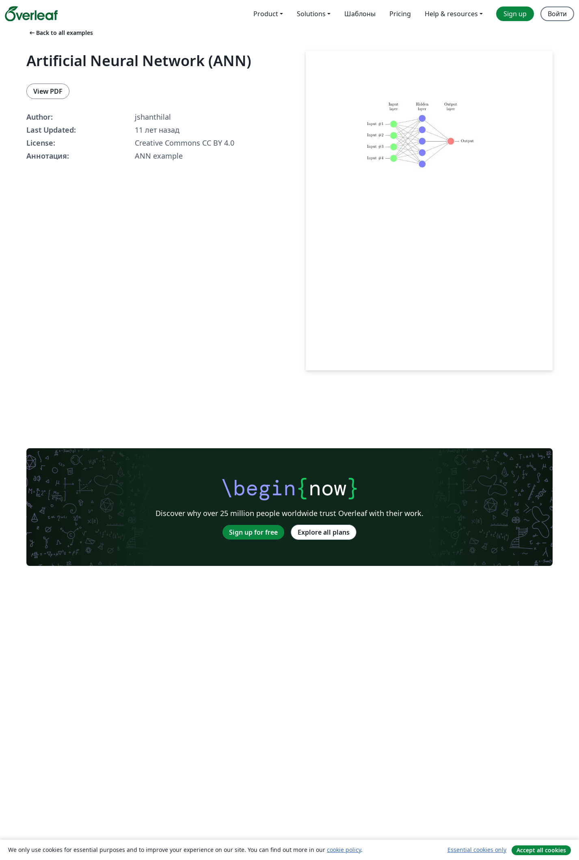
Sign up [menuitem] (515, 13)
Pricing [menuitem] (400, 13)
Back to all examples (60, 33)
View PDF (48, 91)
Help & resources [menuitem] (451, 13)
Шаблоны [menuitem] (360, 13)
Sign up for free (253, 532)
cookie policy (344, 850)
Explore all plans (324, 532)
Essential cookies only (476, 850)
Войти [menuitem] (557, 13)
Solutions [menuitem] (311, 13)
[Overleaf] (31, 14)
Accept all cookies (541, 850)
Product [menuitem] (265, 13)
